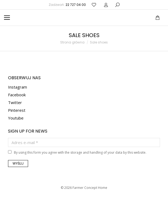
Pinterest (16, 110)
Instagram (17, 87)
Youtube (16, 118)
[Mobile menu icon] (7, 17)
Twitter (15, 102)
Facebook (17, 94)
